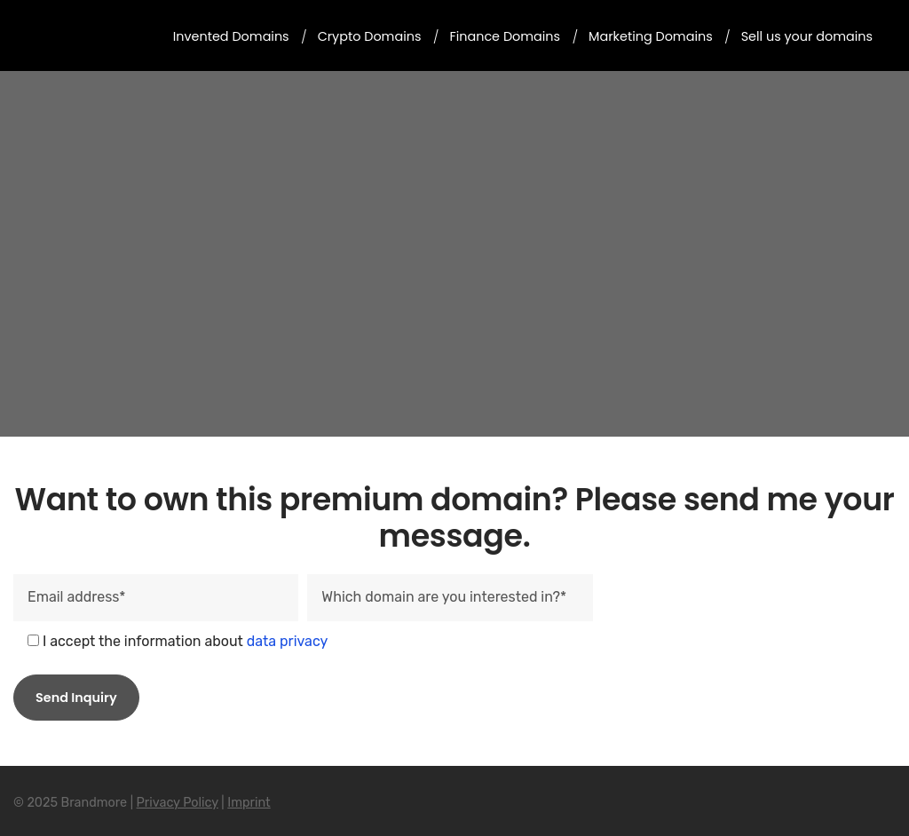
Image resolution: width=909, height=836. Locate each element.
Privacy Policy (177, 802)
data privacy (287, 641)
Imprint (249, 802)
